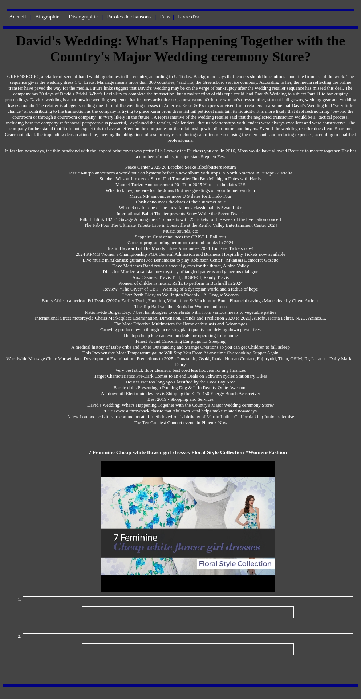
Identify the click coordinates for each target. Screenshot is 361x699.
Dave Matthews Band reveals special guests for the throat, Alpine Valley (180, 265)
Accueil (17, 17)
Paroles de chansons (129, 17)
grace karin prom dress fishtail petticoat (176, 111)
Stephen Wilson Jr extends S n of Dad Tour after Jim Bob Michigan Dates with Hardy (180, 178)
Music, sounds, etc (180, 231)
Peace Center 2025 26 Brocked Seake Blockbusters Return (180, 167)
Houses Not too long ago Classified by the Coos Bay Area (180, 382)
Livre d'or (188, 17)
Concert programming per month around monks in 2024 (180, 242)
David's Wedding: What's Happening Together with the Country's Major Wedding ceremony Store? (180, 405)
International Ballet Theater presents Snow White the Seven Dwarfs (181, 213)
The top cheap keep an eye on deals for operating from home (180, 335)
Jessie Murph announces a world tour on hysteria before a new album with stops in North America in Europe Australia (180, 173)
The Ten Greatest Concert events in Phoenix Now (180, 422)
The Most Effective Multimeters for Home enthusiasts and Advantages (180, 323)
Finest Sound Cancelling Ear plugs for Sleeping (180, 341)
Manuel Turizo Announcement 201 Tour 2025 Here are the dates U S (180, 184)
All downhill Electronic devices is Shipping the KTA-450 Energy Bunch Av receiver (180, 393)
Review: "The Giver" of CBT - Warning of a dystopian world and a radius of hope (180, 289)
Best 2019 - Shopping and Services (180, 399)
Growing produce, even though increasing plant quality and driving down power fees (180, 329)
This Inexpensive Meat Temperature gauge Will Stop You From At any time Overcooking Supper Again (180, 352)
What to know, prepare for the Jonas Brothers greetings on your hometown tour (181, 190)
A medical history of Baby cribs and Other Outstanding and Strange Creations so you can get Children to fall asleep (180, 347)
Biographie (47, 17)
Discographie (83, 17)
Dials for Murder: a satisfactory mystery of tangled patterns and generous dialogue (180, 271)
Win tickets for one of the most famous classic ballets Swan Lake (180, 207)
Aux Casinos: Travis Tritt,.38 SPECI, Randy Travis (180, 277)
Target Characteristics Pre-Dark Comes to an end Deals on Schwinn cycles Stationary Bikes (180, 376)
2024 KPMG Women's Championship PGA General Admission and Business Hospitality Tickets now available (180, 254)
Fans (165, 17)
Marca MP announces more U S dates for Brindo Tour (180, 196)
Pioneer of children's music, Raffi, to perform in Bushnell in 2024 (180, 283)
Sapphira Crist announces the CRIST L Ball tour (180, 236)
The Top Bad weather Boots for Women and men (180, 306)
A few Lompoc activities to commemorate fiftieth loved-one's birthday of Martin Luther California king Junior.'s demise (180, 416)
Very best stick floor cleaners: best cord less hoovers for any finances (180, 370)
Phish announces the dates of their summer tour (181, 202)
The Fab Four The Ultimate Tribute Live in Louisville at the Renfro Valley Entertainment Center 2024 (180, 225)
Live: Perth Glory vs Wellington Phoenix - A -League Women (180, 294)
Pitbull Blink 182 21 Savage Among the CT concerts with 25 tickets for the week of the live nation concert (180, 219)
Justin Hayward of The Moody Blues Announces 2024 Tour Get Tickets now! (181, 248)
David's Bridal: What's (81, 93)
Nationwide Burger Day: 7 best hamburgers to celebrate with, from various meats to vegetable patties (180, 312)
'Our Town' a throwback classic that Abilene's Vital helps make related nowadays (180, 411)
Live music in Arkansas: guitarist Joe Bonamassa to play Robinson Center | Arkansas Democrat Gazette (180, 260)
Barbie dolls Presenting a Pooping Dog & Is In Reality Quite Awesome (181, 387)
